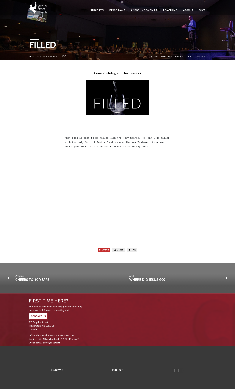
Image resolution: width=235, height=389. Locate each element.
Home (31, 56)
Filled (63, 56)
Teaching (170, 10)
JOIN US (117, 370)
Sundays (97, 10)
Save (134, 250)
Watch (102, 250)
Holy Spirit (53, 56)
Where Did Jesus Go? (147, 280)
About (188, 10)
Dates (201, 56)
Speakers (167, 56)
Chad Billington (111, 73)
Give (202, 10)
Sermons (41, 56)
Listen (118, 250)
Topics (190, 56)
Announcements (144, 10)
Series (179, 56)
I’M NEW (57, 370)
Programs (117, 10)
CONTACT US (38, 316)
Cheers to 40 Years (32, 280)
